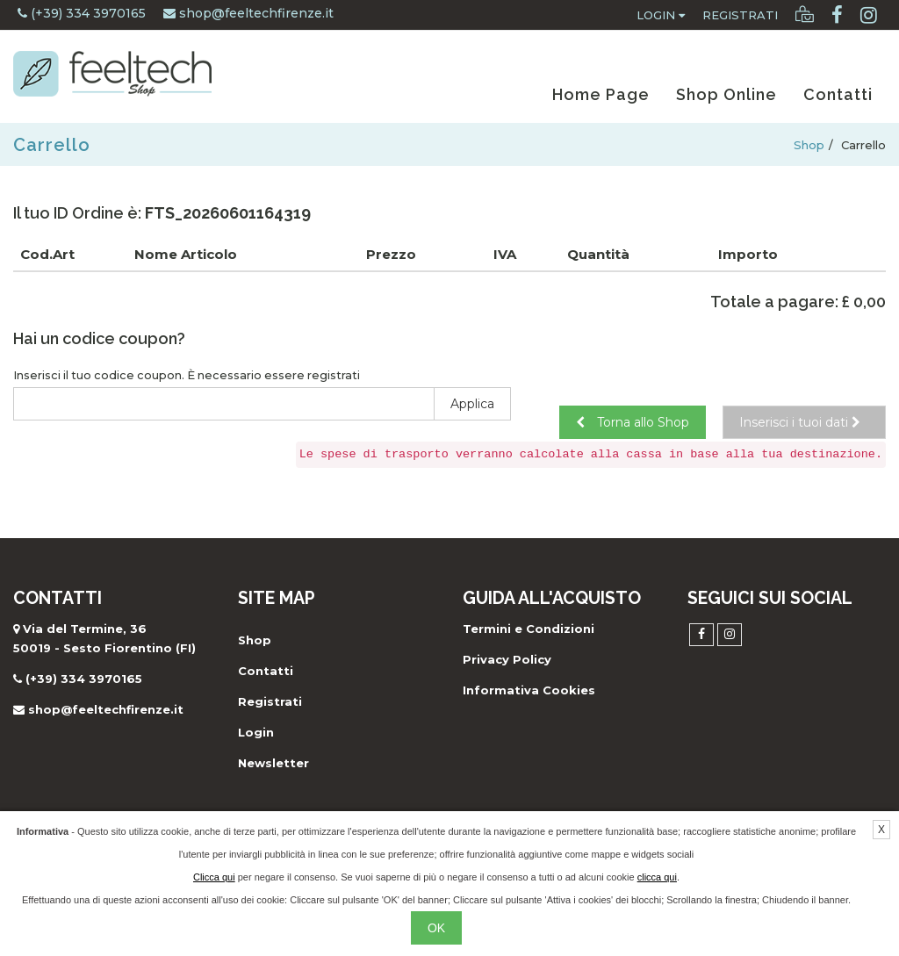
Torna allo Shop (632, 422)
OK (436, 928)
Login (660, 15)
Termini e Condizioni (528, 629)
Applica (472, 404)
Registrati (740, 15)
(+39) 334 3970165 (82, 13)
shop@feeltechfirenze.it (248, 13)
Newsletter (273, 763)
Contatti (838, 94)
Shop (809, 145)
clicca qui (657, 877)
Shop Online (726, 94)
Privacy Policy (507, 659)
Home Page (601, 94)
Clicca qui (214, 877)
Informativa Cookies (529, 690)
